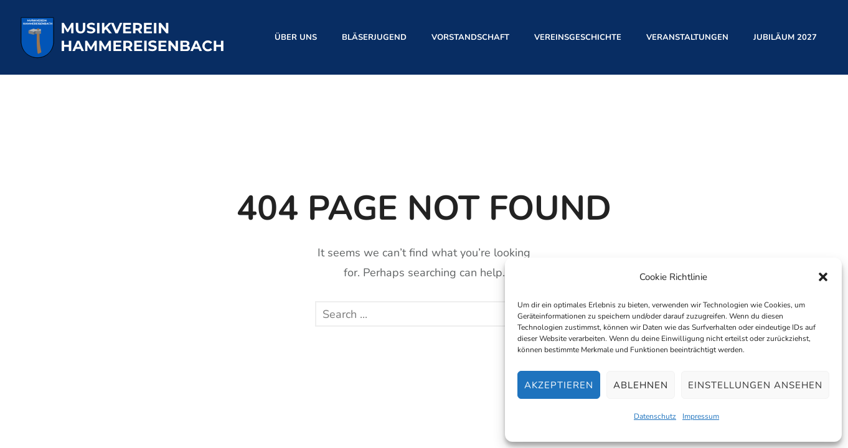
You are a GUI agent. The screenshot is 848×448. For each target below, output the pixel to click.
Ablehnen (640, 385)
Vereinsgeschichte (577, 37)
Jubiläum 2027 (785, 37)
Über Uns (296, 37)
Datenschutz (655, 416)
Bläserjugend (374, 37)
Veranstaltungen (687, 37)
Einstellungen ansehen (755, 385)
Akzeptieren (558, 385)
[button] (823, 277)
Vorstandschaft (470, 37)
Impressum (700, 416)
